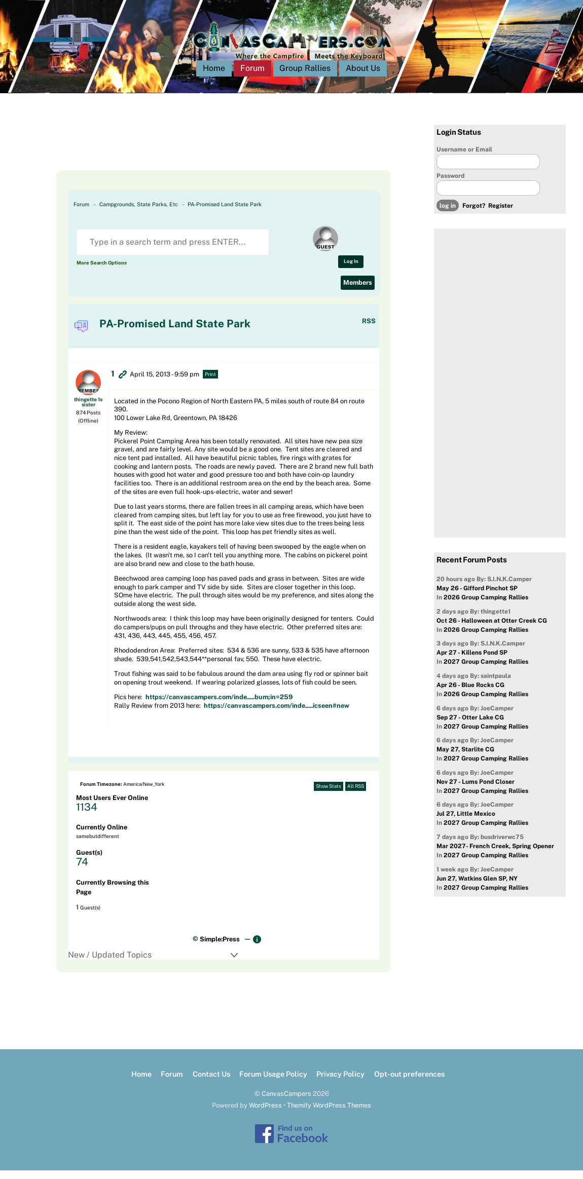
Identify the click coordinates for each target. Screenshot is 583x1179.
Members (357, 291)
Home (214, 77)
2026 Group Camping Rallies (486, 606)
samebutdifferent (97, 845)
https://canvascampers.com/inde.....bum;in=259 (219, 705)
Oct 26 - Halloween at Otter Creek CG (491, 629)
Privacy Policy (340, 1082)
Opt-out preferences (409, 1082)
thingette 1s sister (88, 409)
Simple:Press (220, 948)
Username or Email (464, 157)
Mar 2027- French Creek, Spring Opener (495, 854)
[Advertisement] (212, 156)
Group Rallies (305, 77)
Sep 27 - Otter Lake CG (470, 725)
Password (450, 184)
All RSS (355, 794)
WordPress (265, 1114)
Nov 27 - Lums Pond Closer (475, 790)
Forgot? (473, 214)
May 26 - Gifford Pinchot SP (477, 596)
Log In (351, 270)
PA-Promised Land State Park (225, 213)
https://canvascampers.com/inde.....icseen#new (276, 714)
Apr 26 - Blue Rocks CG (470, 693)
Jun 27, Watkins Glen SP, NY (477, 886)
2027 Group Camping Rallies (486, 670)
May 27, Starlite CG (465, 758)
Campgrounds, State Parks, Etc (138, 213)
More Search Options (102, 271)
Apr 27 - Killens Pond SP (471, 661)
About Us (363, 77)
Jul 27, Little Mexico (465, 822)
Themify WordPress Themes (329, 1114)
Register (500, 214)
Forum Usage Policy (273, 1082)
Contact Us (211, 1082)
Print (210, 382)
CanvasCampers (286, 1102)
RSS (369, 329)
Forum (252, 77)
